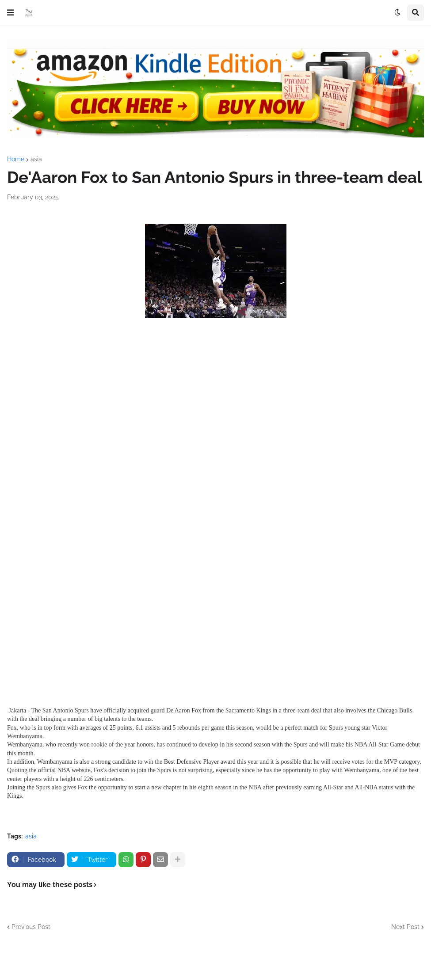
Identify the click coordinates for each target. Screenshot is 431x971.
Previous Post (30, 926)
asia (36, 159)
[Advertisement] (215, 409)
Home (15, 159)
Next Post (405, 926)
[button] (10, 12)
